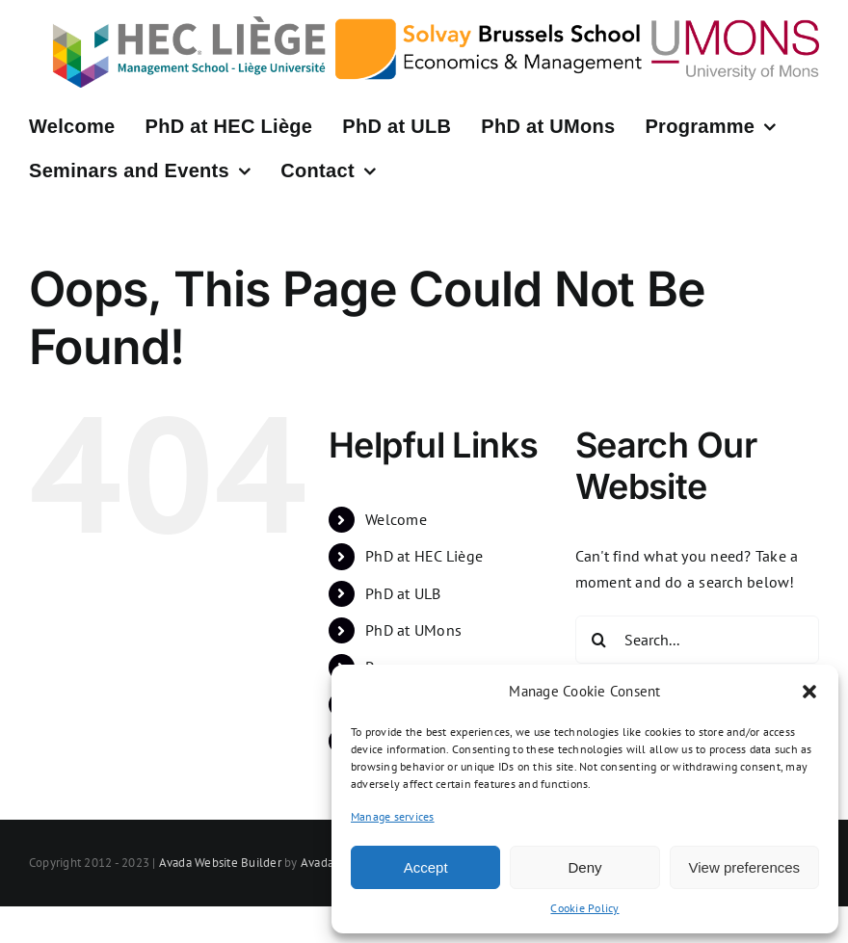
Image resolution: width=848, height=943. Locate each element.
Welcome (396, 519)
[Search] (599, 640)
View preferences (745, 867)
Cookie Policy (584, 908)
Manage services (393, 816)
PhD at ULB (402, 593)
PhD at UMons (413, 630)
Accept (426, 867)
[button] (809, 691)
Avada (317, 862)
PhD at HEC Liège (424, 555)
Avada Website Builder (220, 862)
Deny (584, 867)
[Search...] (697, 640)
